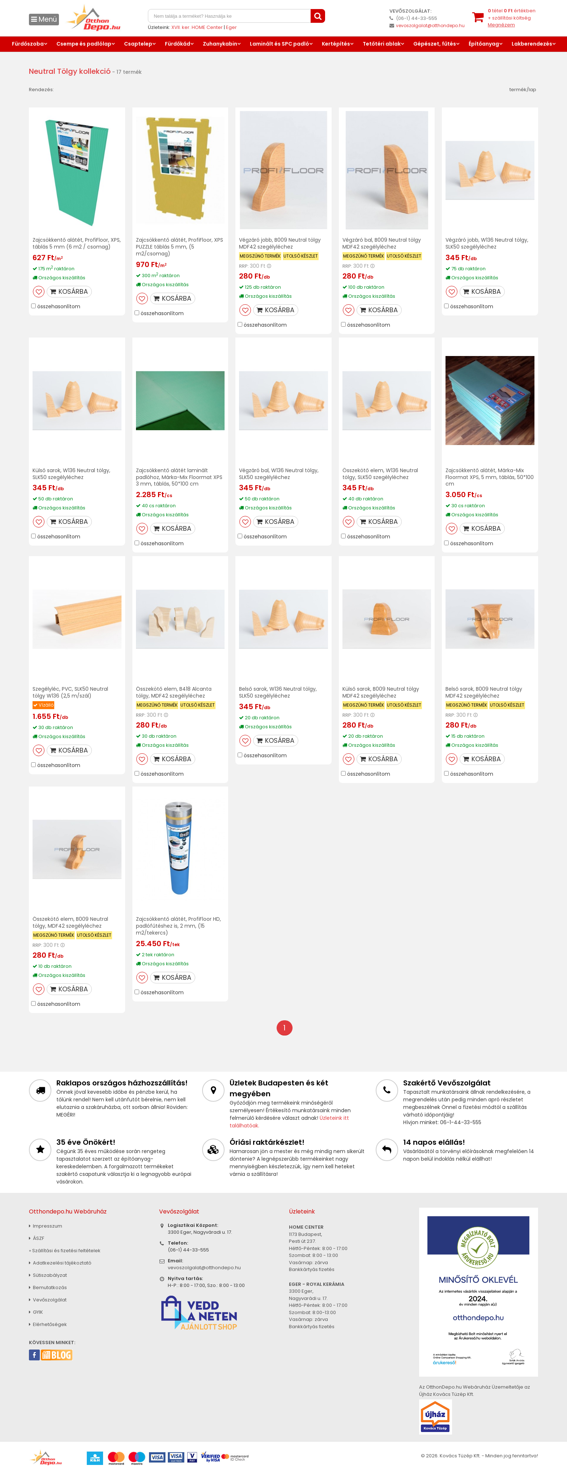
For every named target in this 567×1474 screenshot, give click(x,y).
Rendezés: (41, 89)
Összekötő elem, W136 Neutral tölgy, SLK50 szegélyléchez (380, 474)
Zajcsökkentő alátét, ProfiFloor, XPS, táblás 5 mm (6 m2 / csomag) (77, 243)
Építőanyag (484, 43)
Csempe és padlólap (83, 43)
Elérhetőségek (48, 1324)
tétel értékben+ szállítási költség (512, 17)
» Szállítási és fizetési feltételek (65, 1250)
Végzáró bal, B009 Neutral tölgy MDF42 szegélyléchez (381, 243)
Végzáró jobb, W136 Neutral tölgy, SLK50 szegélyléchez (487, 243)
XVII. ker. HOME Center (197, 27)
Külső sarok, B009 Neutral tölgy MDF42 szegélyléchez (380, 692)
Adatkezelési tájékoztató (60, 1262)
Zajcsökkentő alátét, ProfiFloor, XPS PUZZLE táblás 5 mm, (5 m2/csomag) (179, 246)
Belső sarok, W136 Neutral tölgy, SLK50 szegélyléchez (278, 692)
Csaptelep (138, 43)
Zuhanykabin (220, 43)
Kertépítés (336, 43)
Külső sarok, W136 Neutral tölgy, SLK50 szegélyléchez (71, 474)
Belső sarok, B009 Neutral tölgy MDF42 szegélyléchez (484, 692)
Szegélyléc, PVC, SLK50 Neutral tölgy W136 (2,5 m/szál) (70, 692)
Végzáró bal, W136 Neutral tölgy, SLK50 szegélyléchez (279, 474)
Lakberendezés (532, 43)
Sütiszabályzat (48, 1275)
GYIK (36, 1312)
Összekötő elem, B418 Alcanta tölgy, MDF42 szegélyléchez (174, 692)
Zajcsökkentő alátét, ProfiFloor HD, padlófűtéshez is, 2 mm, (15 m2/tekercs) (178, 925)
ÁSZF (36, 1238)
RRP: (244, 266)
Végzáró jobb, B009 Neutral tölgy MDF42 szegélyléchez (280, 243)
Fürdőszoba (28, 43)
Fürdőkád (177, 43)
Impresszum (45, 1226)
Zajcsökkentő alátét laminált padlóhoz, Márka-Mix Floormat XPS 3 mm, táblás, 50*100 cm (179, 477)
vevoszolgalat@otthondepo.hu (430, 25)
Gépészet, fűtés (434, 43)
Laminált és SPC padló (279, 43)
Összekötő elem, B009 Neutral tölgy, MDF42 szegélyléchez (70, 922)
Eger (231, 27)
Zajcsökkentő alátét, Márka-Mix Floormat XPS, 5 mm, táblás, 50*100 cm (490, 477)
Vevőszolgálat (48, 1299)
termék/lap (523, 89)
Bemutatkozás (48, 1287)
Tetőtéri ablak (382, 43)
